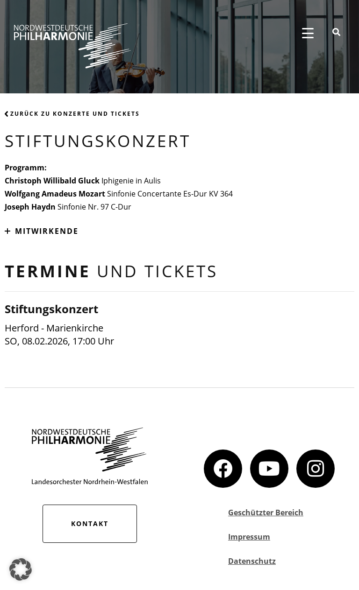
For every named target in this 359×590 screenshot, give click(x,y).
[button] (20, 569)
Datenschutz (252, 561)
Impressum (249, 537)
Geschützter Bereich (265, 512)
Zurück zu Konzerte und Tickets (72, 114)
